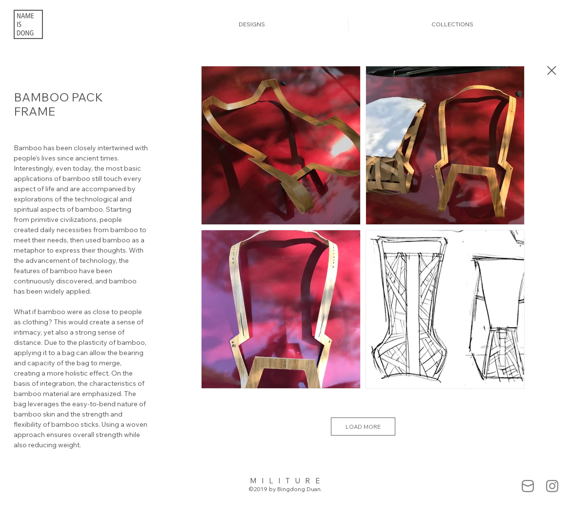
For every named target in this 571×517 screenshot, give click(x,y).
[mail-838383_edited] (528, 486)
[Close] (551, 70)
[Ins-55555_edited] (552, 486)
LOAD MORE (363, 426)
